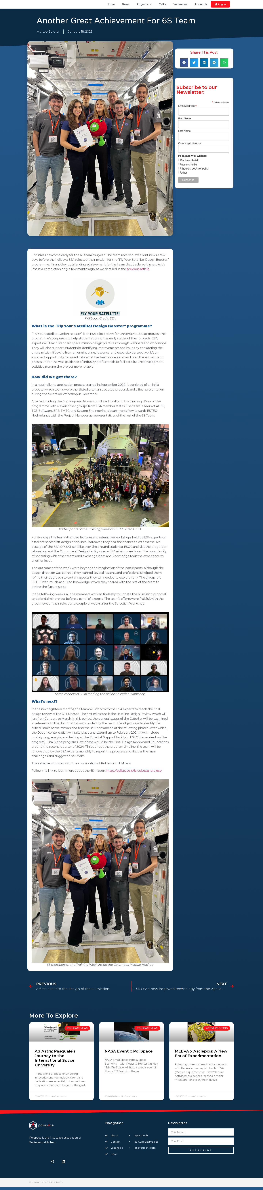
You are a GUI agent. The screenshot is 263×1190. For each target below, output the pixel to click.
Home (111, 6)
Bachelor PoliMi (189, 163)
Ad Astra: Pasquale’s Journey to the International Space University (55, 1061)
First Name (184, 121)
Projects (144, 6)
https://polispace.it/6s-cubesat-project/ (134, 774)
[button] (184, 66)
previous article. (138, 272)
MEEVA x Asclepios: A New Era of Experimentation (201, 1056)
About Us (201, 6)
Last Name (184, 134)
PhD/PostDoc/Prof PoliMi (195, 171)
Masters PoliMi (189, 167)
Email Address (187, 108)
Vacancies (180, 6)
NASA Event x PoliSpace (129, 1054)
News (125, 6)
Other (184, 175)
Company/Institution (189, 146)
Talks (162, 6)
